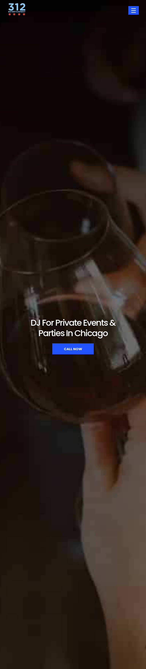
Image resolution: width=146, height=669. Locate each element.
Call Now (73, 349)
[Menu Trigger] (133, 10)
